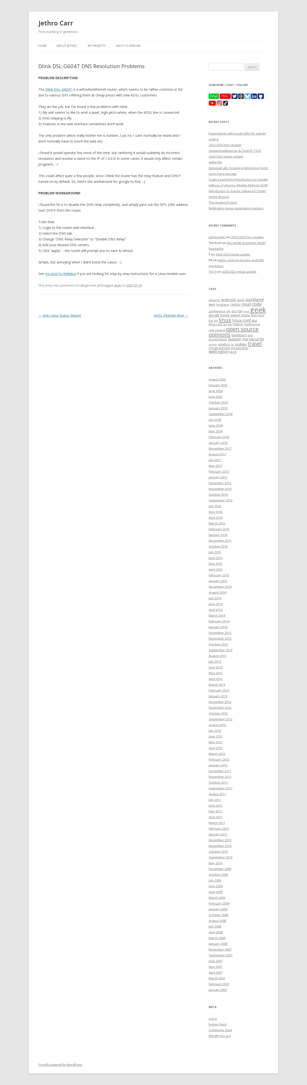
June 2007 (216, 961)
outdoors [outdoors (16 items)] (239, 335)
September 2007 (220, 955)
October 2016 (218, 494)
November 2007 (220, 949)
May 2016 (215, 512)
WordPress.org (219, 1036)
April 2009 (216, 892)
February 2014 (219, 621)
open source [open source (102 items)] (242, 329)
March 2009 (217, 897)
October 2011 (218, 782)
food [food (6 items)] (246, 311)
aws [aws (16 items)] (212, 304)
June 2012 (216, 736)
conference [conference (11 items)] (217, 311)
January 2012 (218, 765)
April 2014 (216, 610)
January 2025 (218, 385)
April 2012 (216, 748)
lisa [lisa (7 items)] (230, 324)
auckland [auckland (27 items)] (255, 299)
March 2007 (217, 978)
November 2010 (220, 846)
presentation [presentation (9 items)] (218, 339)
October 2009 (218, 874)
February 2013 (219, 690)
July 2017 (215, 460)
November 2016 (220, 489)
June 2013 (216, 667)
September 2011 (220, 788)
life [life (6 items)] (216, 320)
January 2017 (218, 477)
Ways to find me (128, 46)
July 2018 (215, 419)
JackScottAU (217, 237)
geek (117, 285)
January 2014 (218, 627)
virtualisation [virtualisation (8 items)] (239, 348)
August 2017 (217, 454)
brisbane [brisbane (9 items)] (222, 305)
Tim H (213, 271)
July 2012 (215, 730)
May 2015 (215, 563)
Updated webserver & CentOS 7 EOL (235, 151)
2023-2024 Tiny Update (225, 145)
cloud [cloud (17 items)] (246, 304)
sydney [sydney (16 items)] (241, 344)
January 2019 (218, 408)
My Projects (97, 46)
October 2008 (218, 915)
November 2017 (220, 448)
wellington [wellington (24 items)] (219, 351)
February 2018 (219, 437)
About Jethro (66, 46)
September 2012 (220, 719)
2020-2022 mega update (226, 156)
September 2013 (220, 650)
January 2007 (218, 990)
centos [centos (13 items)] (235, 304)
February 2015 (219, 575)
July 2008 (215, 926)
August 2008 (217, 920)
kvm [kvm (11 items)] (261, 315)
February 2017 (219, 471)
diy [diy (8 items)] (228, 311)
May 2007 (215, 967)
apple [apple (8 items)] (241, 300)
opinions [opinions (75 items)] (219, 334)
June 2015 (216, 558)
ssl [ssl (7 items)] (232, 344)
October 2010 (218, 851)
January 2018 (218, 443)
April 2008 (216, 932)
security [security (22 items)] (256, 339)
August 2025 (217, 379)
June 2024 (216, 391)
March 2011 (217, 823)
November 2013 (220, 638)
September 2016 (220, 500)
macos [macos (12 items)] (238, 324)
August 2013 (217, 656)
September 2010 (220, 857)
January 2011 (218, 834)
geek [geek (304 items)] (258, 310)
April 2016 (216, 517)
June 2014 (216, 604)
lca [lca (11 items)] (211, 320)
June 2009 (216, 886)
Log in (213, 1018)
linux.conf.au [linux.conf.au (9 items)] (218, 324)
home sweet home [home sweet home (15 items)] (235, 315)
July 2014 (215, 598)
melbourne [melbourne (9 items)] (252, 324)
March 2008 (217, 938)
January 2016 (218, 535)
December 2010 (220, 840)
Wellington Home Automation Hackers (236, 208)
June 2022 (216, 396)
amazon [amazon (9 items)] (214, 300)
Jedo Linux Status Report (59, 315)
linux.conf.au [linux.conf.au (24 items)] (244, 320)
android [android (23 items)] (228, 299)
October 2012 (218, 713)
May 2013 (215, 673)
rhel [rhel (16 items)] (245, 339)
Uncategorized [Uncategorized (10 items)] (219, 348)
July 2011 (215, 800)
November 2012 (220, 707)
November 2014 (220, 586)
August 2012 (217, 725)
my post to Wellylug (60, 273)
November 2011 (220, 777)
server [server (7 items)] (213, 344)
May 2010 (215, 863)
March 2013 (217, 684)
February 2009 (219, 903)
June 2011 (216, 805)
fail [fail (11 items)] (240, 311)
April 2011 (216, 817)
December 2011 (220, 771)
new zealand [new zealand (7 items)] (217, 330)
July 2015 (215, 552)
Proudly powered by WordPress (60, 1065)
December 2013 (220, 633)
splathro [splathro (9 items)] (224, 344)
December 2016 (220, 483)
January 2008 (218, 944)
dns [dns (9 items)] (234, 311)
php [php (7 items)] (250, 335)
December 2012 (220, 702)
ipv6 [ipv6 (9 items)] (254, 315)
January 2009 (218, 909)
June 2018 (216, 425)
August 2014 (217, 592)
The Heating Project (223, 202)
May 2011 (215, 811)
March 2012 (217, 753)
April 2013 (216, 679)
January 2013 (218, 696)
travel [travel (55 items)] (255, 343)
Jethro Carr (55, 23)
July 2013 (215, 661)
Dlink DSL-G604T (58, 89)
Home (42, 46)
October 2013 (218, 644)
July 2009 (215, 880)
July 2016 (215, 506)
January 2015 (218, 581)
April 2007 (216, 972)
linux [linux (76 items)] (225, 319)
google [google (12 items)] (214, 315)
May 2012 (215, 742)
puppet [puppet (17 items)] (234, 339)
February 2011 (219, 828)
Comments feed (220, 1030)
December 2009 (220, 869)
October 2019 (218, 402)
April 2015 (216, 569)
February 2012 (219, 759)
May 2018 (215, 431)
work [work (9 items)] (233, 352)
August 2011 (217, 794)
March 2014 (217, 615)
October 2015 (218, 546)
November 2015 (220, 540)
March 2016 (217, 523)
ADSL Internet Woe (171, 315)
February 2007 (219, 984)
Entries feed (217, 1024)
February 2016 (219, 529)
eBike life (215, 162)
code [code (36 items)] (257, 304)
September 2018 (220, 414)
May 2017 (215, 466)
